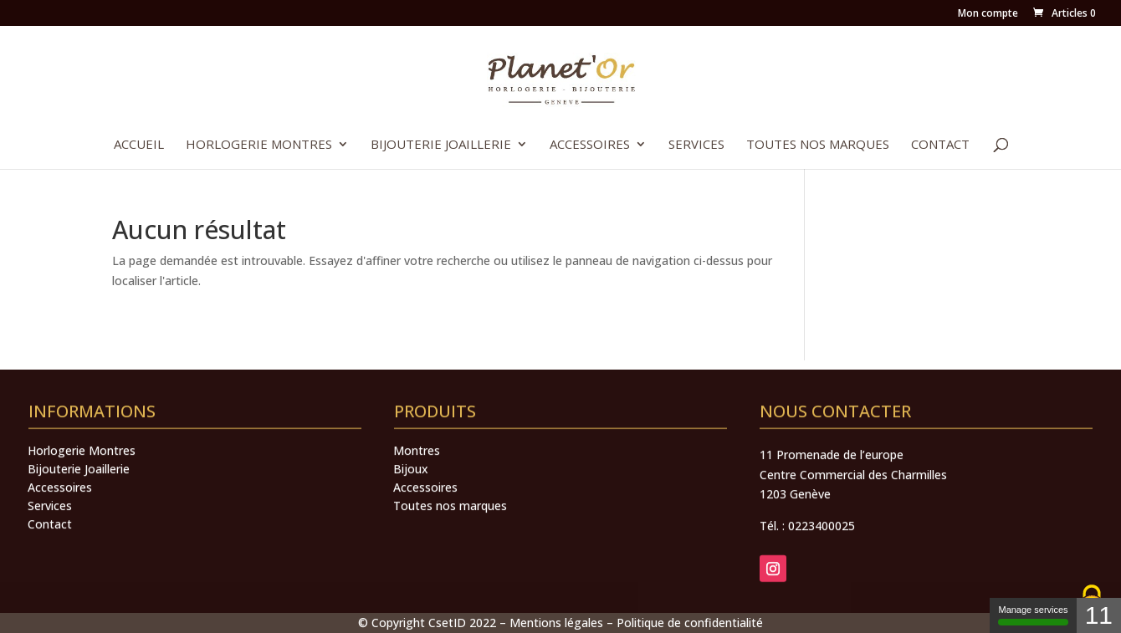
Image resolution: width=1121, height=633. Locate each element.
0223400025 (821, 570)
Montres (416, 495)
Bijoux (410, 513)
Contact (940, 145)
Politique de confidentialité (690, 622)
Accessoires (590, 145)
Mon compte (988, 14)
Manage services (1032, 615)
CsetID (447, 622)
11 (1099, 615)
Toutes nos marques (817, 145)
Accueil (139, 145)
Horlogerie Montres (259, 145)
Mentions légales (556, 622)
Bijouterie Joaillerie (441, 145)
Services (696, 145)
